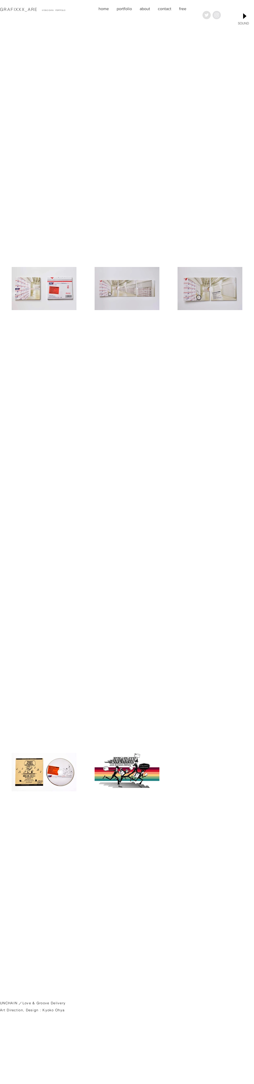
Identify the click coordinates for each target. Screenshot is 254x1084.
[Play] (244, 16)
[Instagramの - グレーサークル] (217, 15)
